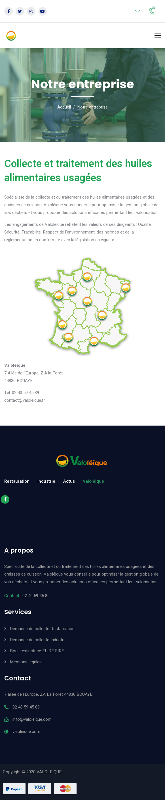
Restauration (16, 481)
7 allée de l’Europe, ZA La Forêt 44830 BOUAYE (48, 694)
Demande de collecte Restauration (42, 629)
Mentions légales (26, 662)
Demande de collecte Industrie (38, 640)
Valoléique (93, 481)
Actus (69, 481)
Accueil (64, 107)
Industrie (46, 481)
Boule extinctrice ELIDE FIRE (37, 651)
